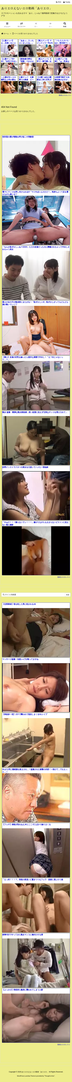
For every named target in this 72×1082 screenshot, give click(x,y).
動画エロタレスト (65, 95)
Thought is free (49, 1076)
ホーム (6, 34)
